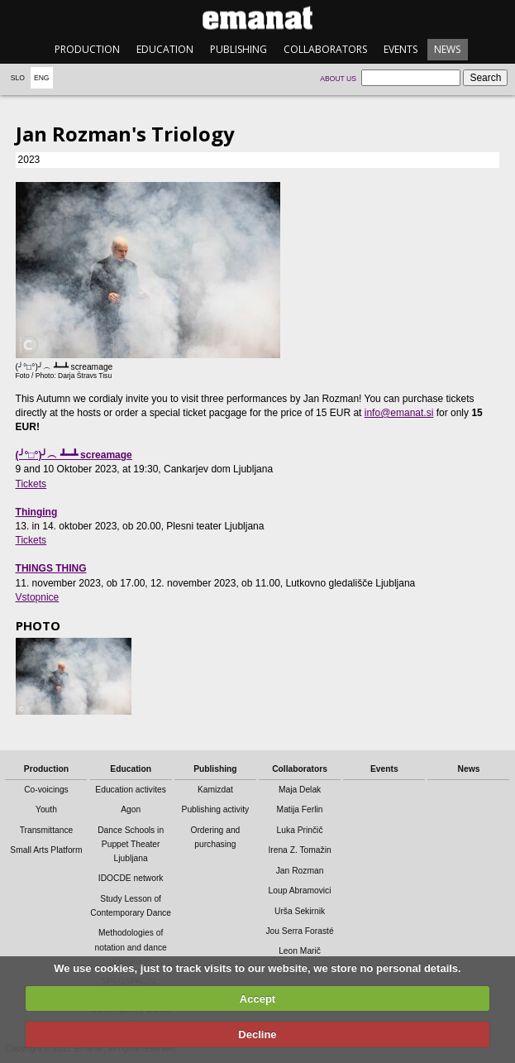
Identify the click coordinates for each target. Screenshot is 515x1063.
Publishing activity (216, 809)
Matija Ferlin (300, 809)
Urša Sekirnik (299, 911)
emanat (257, 18)
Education (164, 49)
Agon (131, 809)
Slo (18, 78)
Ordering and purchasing (215, 837)
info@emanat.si (399, 413)
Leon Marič (300, 950)
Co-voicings (46, 789)
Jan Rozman (300, 870)
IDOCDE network (131, 878)
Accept (257, 999)
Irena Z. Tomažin (299, 850)
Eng (42, 78)
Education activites (130, 789)
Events (400, 49)
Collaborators (325, 49)
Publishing (238, 49)
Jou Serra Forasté (299, 931)
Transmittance (47, 830)
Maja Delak (300, 789)
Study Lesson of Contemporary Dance (130, 905)
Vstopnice (38, 597)
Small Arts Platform (46, 850)
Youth (46, 809)
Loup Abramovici (300, 890)
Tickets (31, 484)
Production (87, 49)
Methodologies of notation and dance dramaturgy (130, 946)
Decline (257, 1034)
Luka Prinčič (300, 830)
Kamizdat (215, 789)
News (447, 49)
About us (338, 78)
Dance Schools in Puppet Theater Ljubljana (131, 844)
